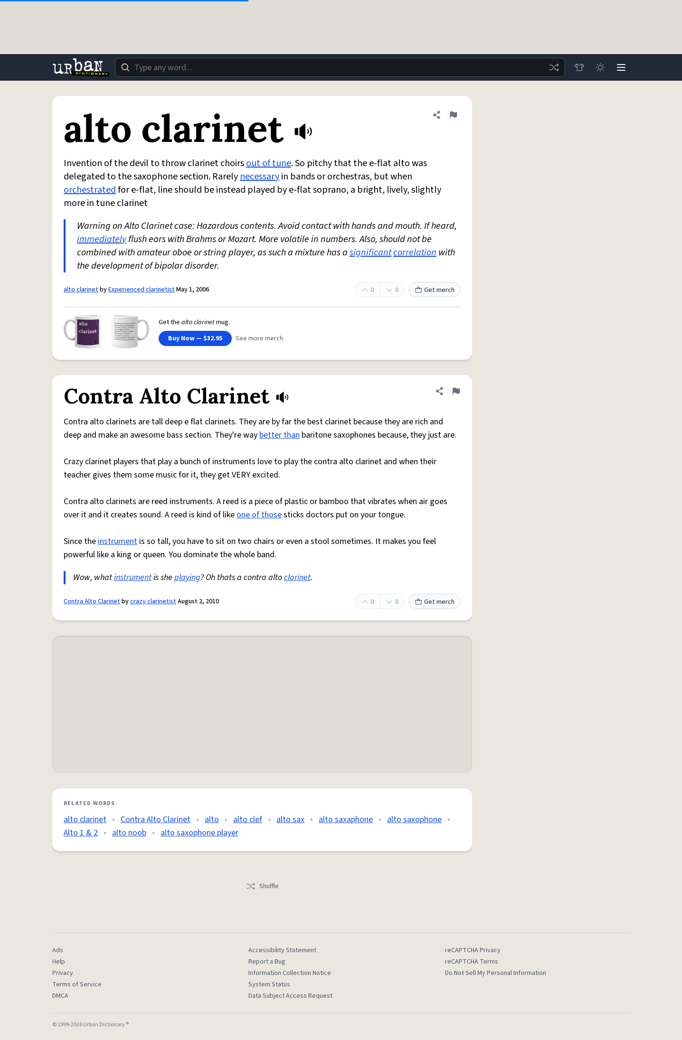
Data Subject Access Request (290, 996)
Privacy (62, 973)
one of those (259, 515)
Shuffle (262, 886)
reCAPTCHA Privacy (473, 950)
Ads (57, 950)
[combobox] (340, 67)
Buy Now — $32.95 (195, 338)
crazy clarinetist (153, 601)
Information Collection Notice (289, 973)
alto (212, 819)
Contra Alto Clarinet (92, 601)
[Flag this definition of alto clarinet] (453, 114)
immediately (101, 239)
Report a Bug (266, 961)
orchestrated (90, 190)
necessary (259, 176)
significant (370, 252)
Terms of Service (77, 984)
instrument (117, 541)
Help (58, 961)
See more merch (259, 338)
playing (187, 577)
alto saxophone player (199, 833)
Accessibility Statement (282, 950)
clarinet (297, 577)
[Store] (579, 67)
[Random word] (553, 67)
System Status (269, 984)
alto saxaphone (346, 819)
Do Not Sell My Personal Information (495, 973)
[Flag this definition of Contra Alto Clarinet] (456, 391)
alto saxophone (414, 819)
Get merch (435, 290)
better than (279, 435)
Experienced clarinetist (141, 289)
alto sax (290, 819)
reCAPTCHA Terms (471, 961)
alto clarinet (81, 289)
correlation (414, 252)
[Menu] (621, 67)
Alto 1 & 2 (81, 833)
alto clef (247, 819)
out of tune (268, 163)
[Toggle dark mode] (600, 67)
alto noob (129, 833)
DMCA (60, 996)
